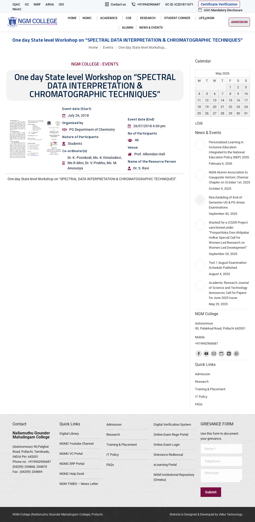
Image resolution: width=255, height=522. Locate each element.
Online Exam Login (167, 444)
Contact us (115, 4)
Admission (113, 424)
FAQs (110, 465)
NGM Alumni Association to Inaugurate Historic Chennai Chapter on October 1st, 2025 (229, 177)
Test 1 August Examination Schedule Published (227, 265)
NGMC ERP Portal (71, 464)
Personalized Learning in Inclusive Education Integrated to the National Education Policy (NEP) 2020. (229, 149)
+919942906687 (145, 4)
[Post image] (200, 145)
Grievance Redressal (168, 454)
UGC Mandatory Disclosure (220, 10)
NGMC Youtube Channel (76, 443)
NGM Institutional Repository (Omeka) (174, 477)
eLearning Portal (165, 465)
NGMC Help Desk (71, 474)
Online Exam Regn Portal (171, 434)
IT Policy (112, 454)
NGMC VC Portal (71, 453)
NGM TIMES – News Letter (78, 484)
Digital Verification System (172, 424)
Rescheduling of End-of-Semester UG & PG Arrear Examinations (227, 202)
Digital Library (69, 433)
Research (113, 434)
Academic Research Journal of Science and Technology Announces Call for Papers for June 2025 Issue (229, 290)
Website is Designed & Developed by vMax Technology (206, 514)
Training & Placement (121, 444)
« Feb (199, 123)
